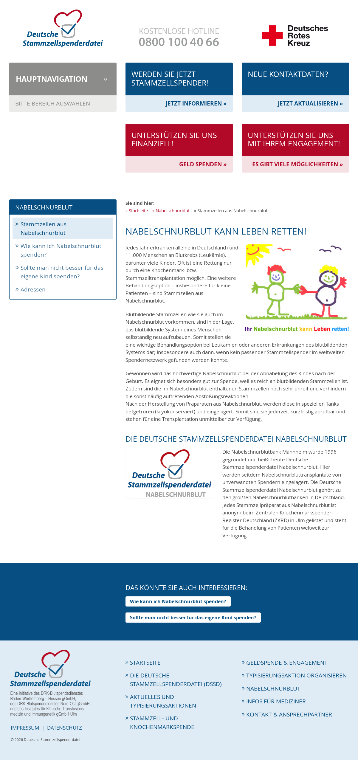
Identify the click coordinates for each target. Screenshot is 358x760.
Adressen (33, 289)
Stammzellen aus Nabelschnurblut (43, 228)
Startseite (138, 210)
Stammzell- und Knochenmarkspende (162, 722)
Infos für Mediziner (276, 701)
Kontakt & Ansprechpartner (289, 714)
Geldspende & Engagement (287, 662)
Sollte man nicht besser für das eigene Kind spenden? (62, 272)
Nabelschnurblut (173, 210)
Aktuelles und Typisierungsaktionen (163, 701)
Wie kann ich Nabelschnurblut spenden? (61, 250)
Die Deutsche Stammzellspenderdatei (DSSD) (176, 679)
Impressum (25, 727)
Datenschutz (64, 727)
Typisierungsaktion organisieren (296, 675)
